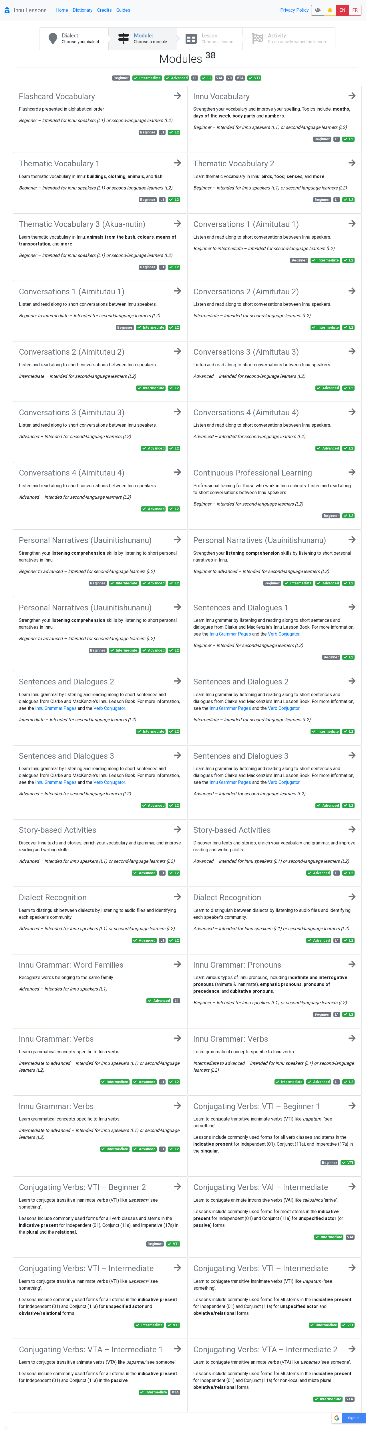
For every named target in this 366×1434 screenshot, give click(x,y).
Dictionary (83, 10)
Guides (123, 10)
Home (62, 10)
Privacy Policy (294, 10)
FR (355, 10)
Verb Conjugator (283, 634)
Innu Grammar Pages (230, 634)
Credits (104, 10)
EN (342, 10)
